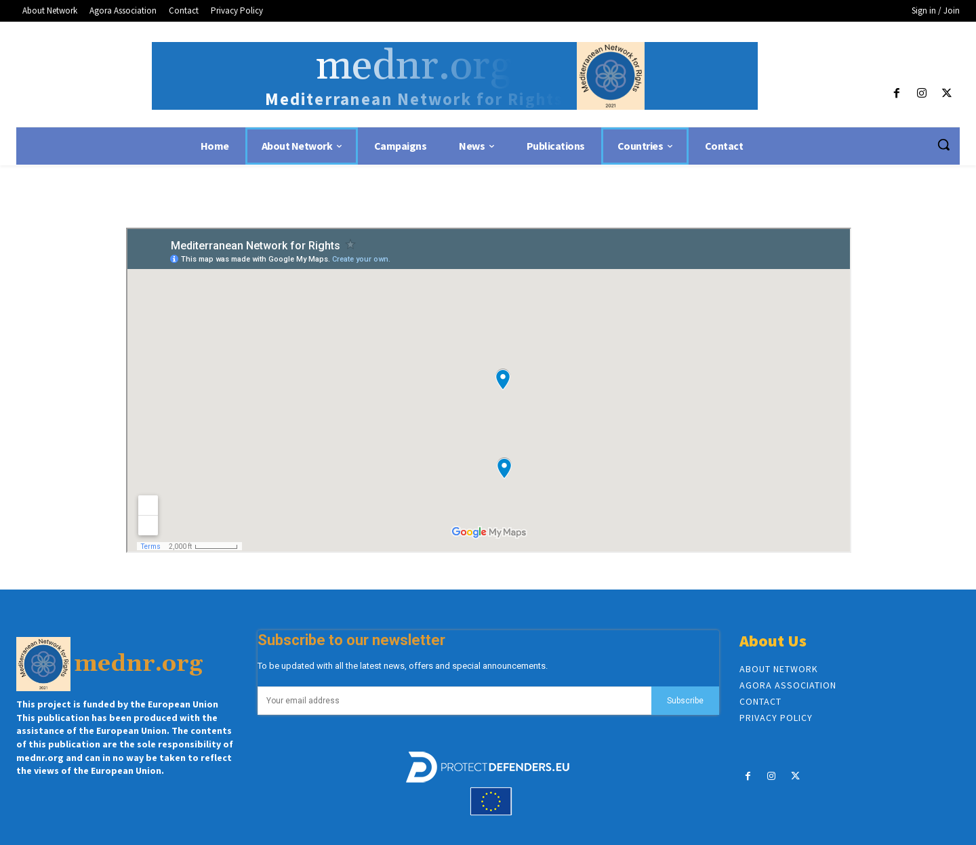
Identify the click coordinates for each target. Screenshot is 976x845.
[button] (943, 144)
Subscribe (685, 700)
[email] (454, 700)
